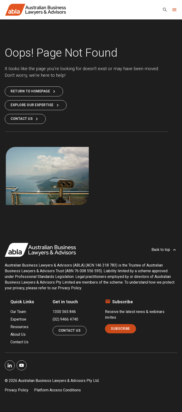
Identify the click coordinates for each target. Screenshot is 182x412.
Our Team (18, 311)
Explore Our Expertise (36, 105)
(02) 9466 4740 (65, 319)
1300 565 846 (64, 311)
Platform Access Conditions (57, 390)
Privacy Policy (16, 390)
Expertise (18, 319)
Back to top (164, 250)
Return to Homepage (34, 91)
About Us (18, 334)
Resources (19, 327)
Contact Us (25, 119)
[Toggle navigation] (174, 10)
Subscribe (120, 329)
